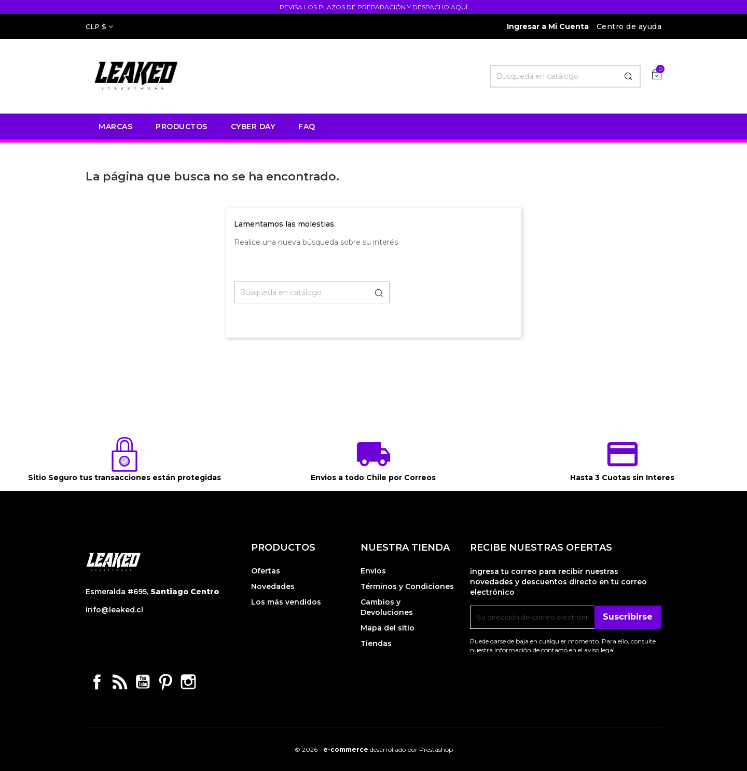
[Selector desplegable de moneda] (99, 26)
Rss (119, 681)
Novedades (273, 586)
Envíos (373, 571)
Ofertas (265, 571)
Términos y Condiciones (407, 586)
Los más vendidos (286, 602)
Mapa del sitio (387, 628)
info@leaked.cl (114, 609)
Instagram (188, 681)
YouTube (142, 681)
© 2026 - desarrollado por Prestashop (374, 749)
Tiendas (376, 643)
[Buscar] (565, 76)
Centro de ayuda (629, 26)
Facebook (97, 681)
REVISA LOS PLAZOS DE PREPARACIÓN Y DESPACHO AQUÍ (373, 7)
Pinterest (165, 681)
